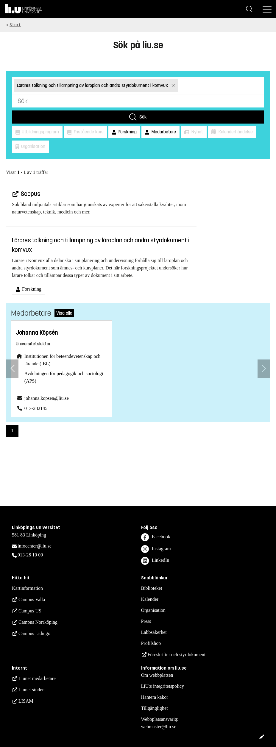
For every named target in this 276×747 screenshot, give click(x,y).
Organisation (153, 610)
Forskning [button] (127, 132)
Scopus (30, 194)
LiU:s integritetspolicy (162, 686)
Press (146, 621)
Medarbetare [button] (163, 132)
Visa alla (64, 313)
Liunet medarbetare (37, 678)
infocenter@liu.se (35, 545)
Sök (143, 117)
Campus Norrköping (37, 622)
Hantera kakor (154, 697)
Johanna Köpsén (37, 332)
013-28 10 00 (30, 554)
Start (15, 24)
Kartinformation (27, 588)
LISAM (25, 701)
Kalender (150, 599)
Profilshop (151, 643)
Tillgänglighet (154, 708)
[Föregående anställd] (12, 369)
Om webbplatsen (157, 675)
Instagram (156, 549)
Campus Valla (31, 599)
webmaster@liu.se (158, 726)
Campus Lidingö (34, 633)
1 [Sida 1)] (12, 430)
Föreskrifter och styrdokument (177, 654)
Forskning (31, 288)
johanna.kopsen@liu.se (46, 398)
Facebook (155, 537)
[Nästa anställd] (264, 369)
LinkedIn (155, 561)
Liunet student (32, 689)
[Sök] (249, 9)
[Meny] (267, 9)
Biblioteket (151, 588)
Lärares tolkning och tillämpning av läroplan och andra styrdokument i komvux (93, 85)
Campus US (29, 610)
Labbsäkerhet (154, 632)
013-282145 (35, 408)
